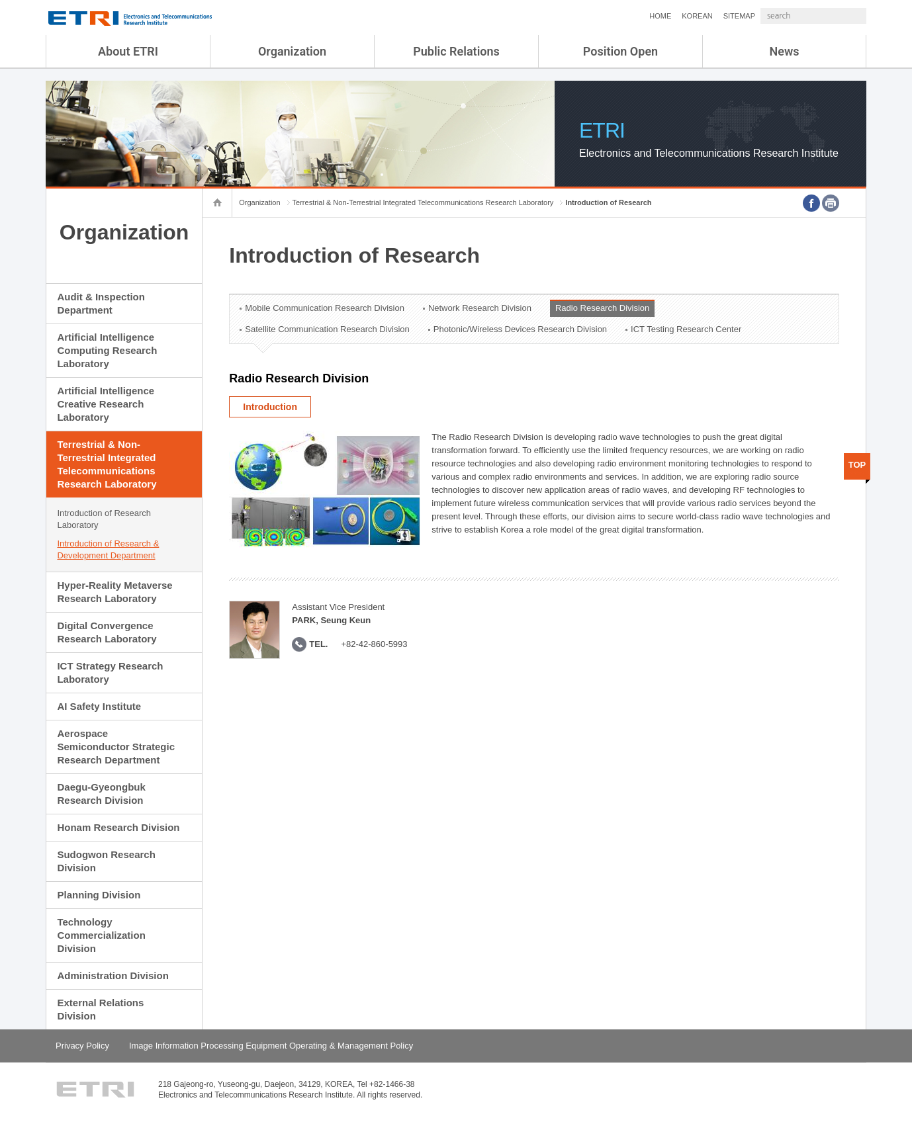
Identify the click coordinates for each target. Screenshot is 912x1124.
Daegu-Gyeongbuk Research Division (101, 793)
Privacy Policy (82, 1046)
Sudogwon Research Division (106, 861)
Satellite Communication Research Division (327, 329)
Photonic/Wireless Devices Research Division (520, 329)
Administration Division (112, 975)
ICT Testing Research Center (686, 329)
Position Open (620, 51)
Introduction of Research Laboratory (104, 519)
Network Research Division (479, 308)
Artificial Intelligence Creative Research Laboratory (105, 404)
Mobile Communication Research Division (324, 308)
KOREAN (662, 16)
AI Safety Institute (99, 706)
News (784, 51)
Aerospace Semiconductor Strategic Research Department (116, 746)
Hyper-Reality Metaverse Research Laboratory (114, 592)
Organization (292, 51)
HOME (625, 16)
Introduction (270, 407)
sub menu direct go (0, 0)
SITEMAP (704, 16)
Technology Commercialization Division (101, 935)
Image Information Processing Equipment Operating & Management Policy (271, 1046)
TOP (857, 465)
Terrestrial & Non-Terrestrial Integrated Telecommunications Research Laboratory (106, 464)
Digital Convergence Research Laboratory (106, 632)
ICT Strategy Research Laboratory (110, 672)
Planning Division (98, 894)
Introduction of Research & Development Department (108, 549)
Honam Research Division (118, 827)
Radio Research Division (602, 308)
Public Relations (456, 51)
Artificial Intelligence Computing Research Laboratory (107, 350)
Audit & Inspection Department (101, 303)
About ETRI (128, 51)
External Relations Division (100, 1009)
